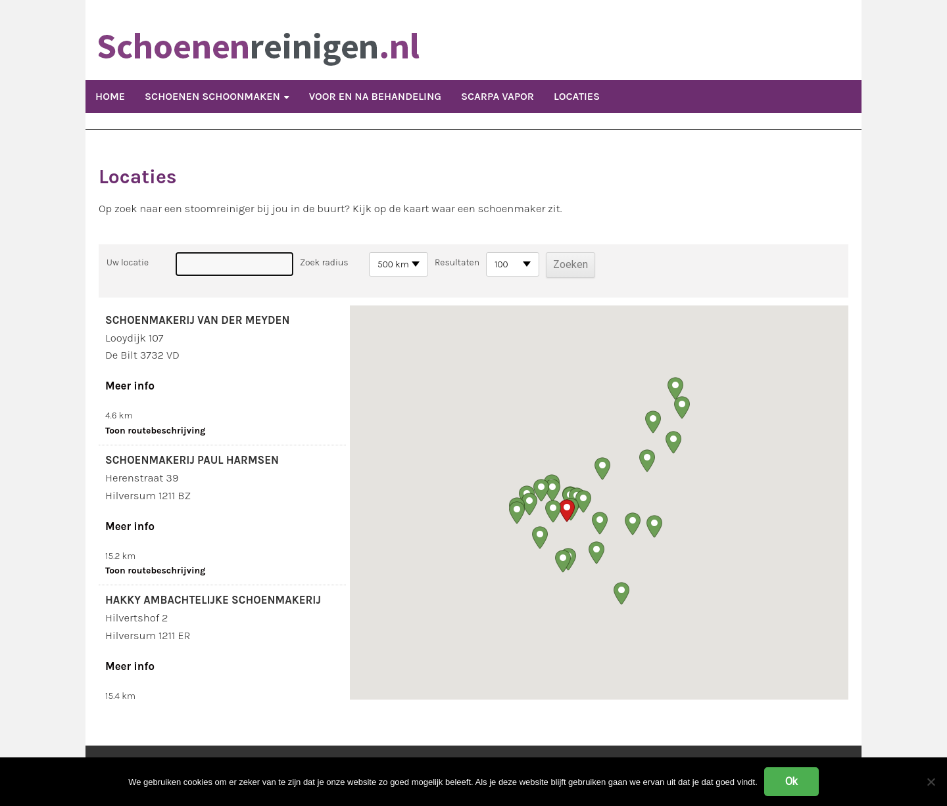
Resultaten (457, 262)
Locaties (577, 96)
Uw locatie (128, 262)
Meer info (130, 386)
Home (110, 96)
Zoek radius (324, 262)
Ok (791, 781)
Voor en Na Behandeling (375, 96)
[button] (567, 510)
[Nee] (930, 781)
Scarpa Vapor (497, 96)
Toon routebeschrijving (155, 430)
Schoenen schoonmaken (212, 96)
